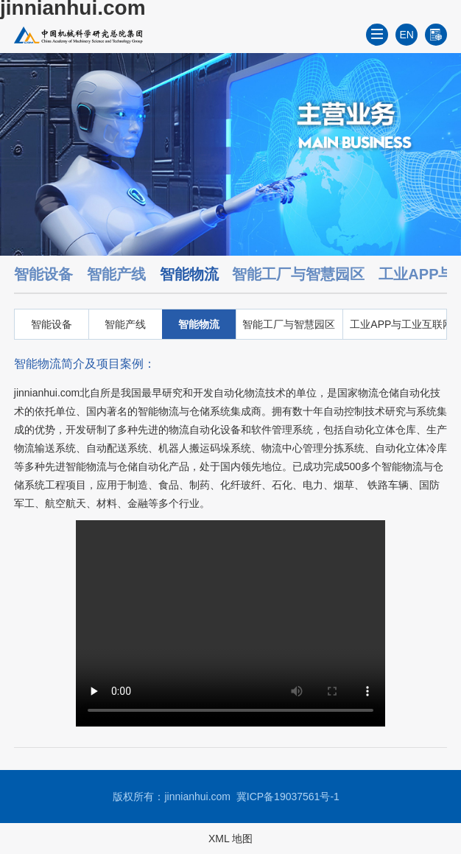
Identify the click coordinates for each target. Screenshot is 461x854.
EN (407, 35)
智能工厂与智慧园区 (298, 274)
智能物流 (189, 274)
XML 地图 (230, 838)
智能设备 (43, 274)
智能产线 (116, 274)
